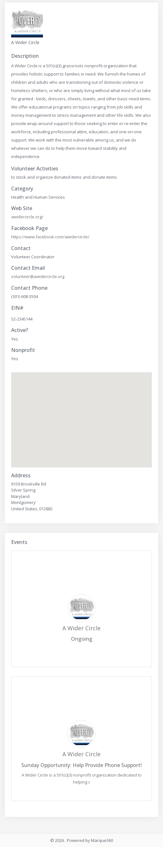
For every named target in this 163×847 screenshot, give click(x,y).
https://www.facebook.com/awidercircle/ (50, 237)
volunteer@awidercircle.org (37, 276)
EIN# (17, 308)
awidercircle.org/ (27, 217)
